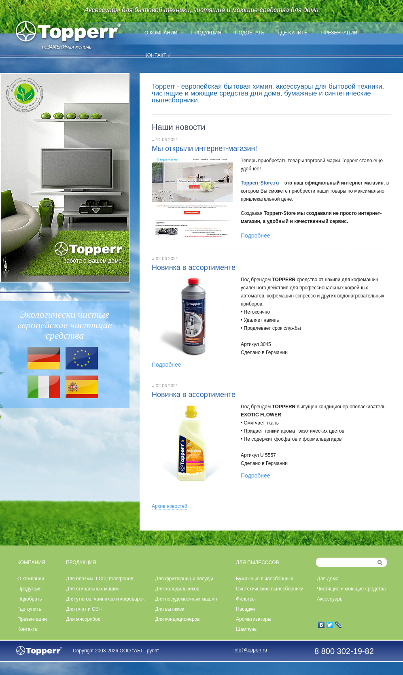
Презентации (339, 33)
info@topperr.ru (250, 650)
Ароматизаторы (253, 619)
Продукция (206, 33)
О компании (160, 33)
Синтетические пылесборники (269, 589)
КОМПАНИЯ (31, 562)
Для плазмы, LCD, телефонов (99, 579)
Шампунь (246, 629)
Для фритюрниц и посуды (184, 579)
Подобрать (250, 33)
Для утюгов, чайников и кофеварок (105, 599)
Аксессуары (330, 599)
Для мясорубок (83, 619)
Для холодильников (177, 589)
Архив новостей (169, 506)
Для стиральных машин (92, 589)
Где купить (292, 33)
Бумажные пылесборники (264, 579)
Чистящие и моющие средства (351, 589)
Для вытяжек (169, 609)
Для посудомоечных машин (186, 599)
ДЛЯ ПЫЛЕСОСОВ (257, 562)
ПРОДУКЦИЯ (81, 562)
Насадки (245, 609)
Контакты (157, 55)
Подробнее (255, 235)
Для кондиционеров (177, 619)
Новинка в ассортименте (193, 267)
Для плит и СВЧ (84, 609)
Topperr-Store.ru (260, 183)
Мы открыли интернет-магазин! (204, 148)
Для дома (328, 579)
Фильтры (246, 599)
